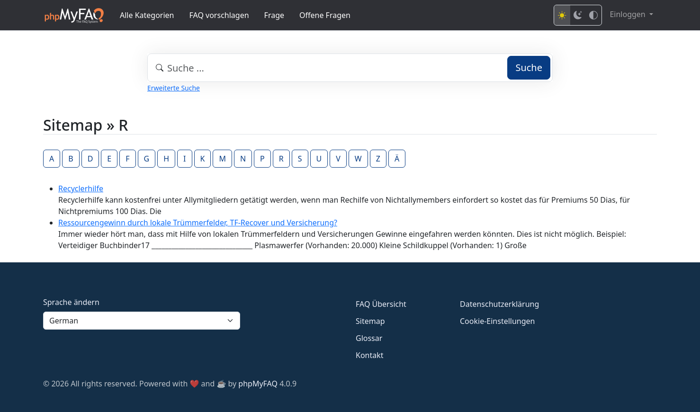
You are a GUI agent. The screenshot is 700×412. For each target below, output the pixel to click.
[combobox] (350, 68)
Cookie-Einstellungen (497, 321)
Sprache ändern (71, 302)
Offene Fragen (324, 15)
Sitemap (370, 321)
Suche (528, 67)
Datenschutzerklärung (499, 304)
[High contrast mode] (593, 15)
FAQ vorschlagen (219, 15)
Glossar (369, 338)
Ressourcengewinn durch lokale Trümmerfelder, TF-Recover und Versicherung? (197, 222)
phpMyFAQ (258, 383)
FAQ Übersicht (381, 304)
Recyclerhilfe (80, 188)
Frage (274, 15)
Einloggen (628, 14)
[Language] (141, 321)
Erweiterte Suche (173, 87)
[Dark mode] (578, 15)
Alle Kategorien (147, 15)
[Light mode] (562, 15)
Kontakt (370, 355)
